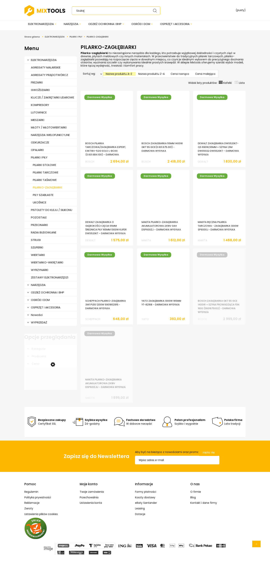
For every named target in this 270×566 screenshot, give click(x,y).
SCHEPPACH (92, 319)
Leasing (140, 508)
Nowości (37, 315)
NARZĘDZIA (38, 285)
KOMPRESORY (40, 105)
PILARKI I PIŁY (39, 157)
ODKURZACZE (40, 142)
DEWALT (203, 161)
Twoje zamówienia (92, 492)
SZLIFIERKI (37, 247)
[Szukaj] (154, 10)
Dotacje (140, 514)
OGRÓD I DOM (40, 300)
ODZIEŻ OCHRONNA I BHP (47, 292)
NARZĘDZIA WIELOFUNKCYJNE (50, 135)
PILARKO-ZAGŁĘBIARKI (47, 187)
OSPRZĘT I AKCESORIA (45, 307)
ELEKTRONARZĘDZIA (44, 60)
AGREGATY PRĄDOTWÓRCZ (49, 75)
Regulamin (31, 492)
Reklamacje (32, 503)
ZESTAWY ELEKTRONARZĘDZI (49, 277)
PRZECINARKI (39, 225)
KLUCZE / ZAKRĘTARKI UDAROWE (52, 97)
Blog (193, 497)
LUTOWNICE (39, 112)
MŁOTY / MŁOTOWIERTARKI (49, 127)
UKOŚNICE (39, 202)
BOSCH (89, 161)
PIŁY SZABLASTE (43, 195)
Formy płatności (145, 492)
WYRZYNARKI (39, 270)
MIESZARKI (37, 120)
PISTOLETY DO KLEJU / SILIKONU (51, 210)
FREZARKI (37, 82)
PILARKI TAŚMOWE (45, 180)
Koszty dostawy (145, 497)
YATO (145, 319)
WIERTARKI (38, 255)
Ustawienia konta (91, 503)
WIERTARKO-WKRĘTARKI (47, 262)
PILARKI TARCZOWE (45, 172)
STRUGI (36, 240)
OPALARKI (37, 150)
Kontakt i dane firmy (203, 503)
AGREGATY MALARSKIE (45, 67)
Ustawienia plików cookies (41, 514)
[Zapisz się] (208, 452)
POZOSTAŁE (39, 217)
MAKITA (146, 240)
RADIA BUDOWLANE (43, 232)
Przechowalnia (89, 497)
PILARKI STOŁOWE (44, 165)
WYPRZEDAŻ (39, 322)
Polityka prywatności (37, 497)
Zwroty (28, 508)
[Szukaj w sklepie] (117, 11)
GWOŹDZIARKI (40, 90)
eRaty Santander (146, 503)
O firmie (195, 492)
